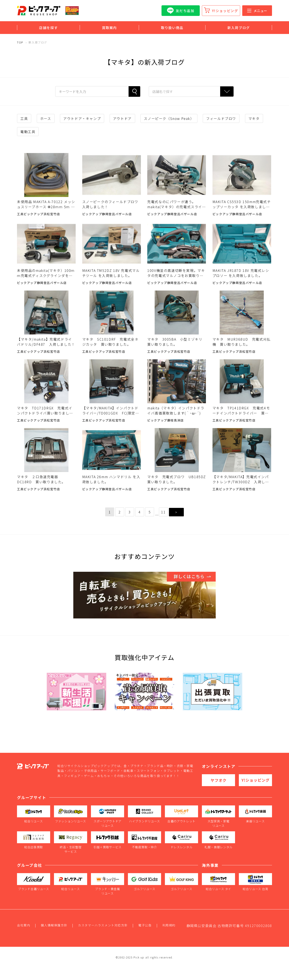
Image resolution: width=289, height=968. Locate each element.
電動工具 (27, 131)
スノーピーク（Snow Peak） (169, 118)
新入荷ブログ (238, 27)
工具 (24, 118)
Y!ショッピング (225, 10)
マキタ (254, 118)
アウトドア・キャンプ (82, 118)
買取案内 (109, 27)
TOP (20, 42)
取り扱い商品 (172, 27)
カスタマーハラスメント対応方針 (103, 925)
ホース (45, 118)
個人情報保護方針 (54, 925)
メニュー (257, 10)
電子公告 (145, 925)
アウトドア (122, 118)
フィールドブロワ (221, 118)
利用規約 (169, 925)
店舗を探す (48, 27)
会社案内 (23, 925)
